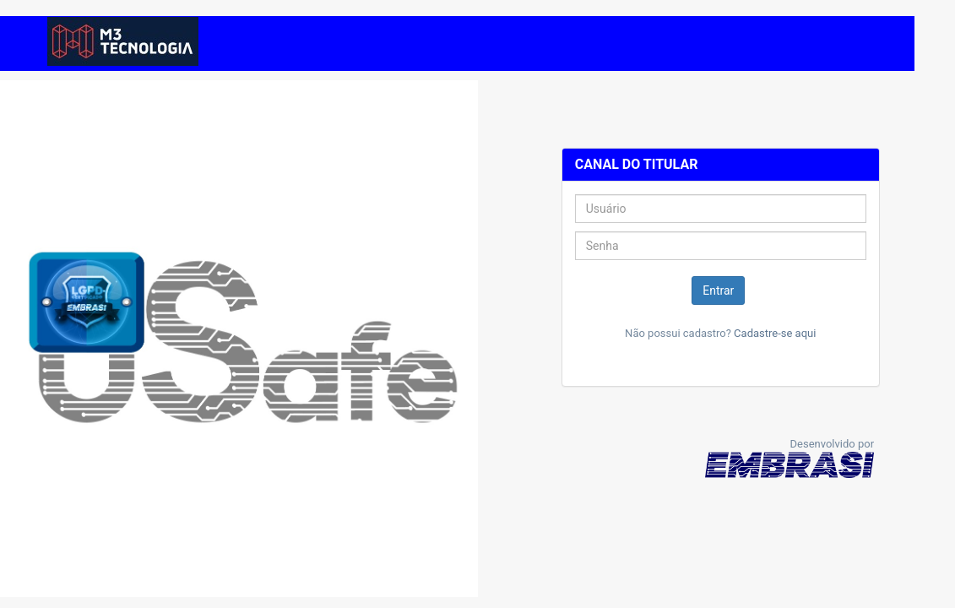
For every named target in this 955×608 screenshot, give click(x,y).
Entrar (718, 290)
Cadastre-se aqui (775, 333)
